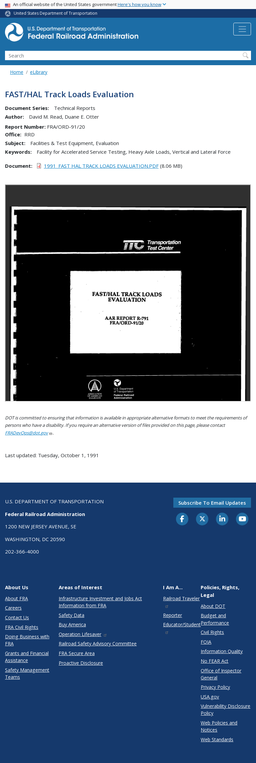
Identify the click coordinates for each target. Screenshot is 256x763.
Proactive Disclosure (81, 663)
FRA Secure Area (77, 653)
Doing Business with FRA (27, 640)
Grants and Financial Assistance (27, 656)
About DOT (213, 606)
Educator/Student (182, 627)
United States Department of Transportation (55, 13)
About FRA (16, 598)
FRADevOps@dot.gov (29, 433)
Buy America (72, 624)
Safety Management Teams (27, 673)
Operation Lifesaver (83, 634)
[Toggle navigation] (242, 29)
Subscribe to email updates (212, 502)
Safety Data (71, 615)
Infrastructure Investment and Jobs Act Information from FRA (100, 602)
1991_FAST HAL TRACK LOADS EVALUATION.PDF (101, 165)
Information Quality (222, 651)
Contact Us (17, 617)
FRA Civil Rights (21, 627)
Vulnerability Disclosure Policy (225, 709)
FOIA (206, 642)
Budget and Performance (215, 619)
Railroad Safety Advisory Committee (98, 643)
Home (16, 72)
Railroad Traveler (181, 601)
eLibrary (38, 72)
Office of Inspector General (221, 674)
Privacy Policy (215, 687)
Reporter (172, 615)
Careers (13, 608)
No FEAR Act (214, 661)
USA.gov (210, 696)
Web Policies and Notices (219, 726)
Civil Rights (212, 632)
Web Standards (217, 739)
